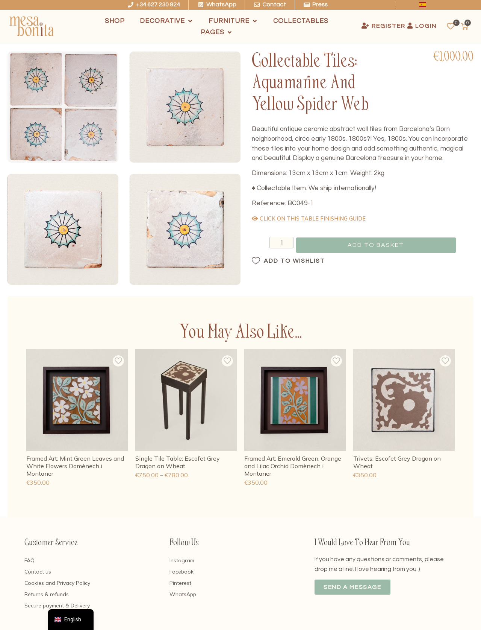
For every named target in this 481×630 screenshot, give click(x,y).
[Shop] (114, 21)
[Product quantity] (273, 243)
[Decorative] (166, 21)
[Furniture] (233, 21)
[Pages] (216, 32)
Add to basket (376, 245)
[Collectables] (301, 21)
